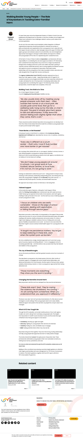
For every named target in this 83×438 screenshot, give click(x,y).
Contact (71, 2)
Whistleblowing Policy (54, 422)
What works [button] (44, 5)
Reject (67, 435)
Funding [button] (51, 5)
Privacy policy (52, 418)
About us (39, 418)
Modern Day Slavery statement (56, 420)
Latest (8, 8)
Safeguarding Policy (54, 426)
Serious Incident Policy (54, 428)
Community (74, 418)
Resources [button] (72, 5)
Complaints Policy (53, 424)
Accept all (58, 435)
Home (4, 8)
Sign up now (41, 404)
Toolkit (78, 2)
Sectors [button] (37, 5)
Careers (39, 420)
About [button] (78, 5)
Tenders (39, 424)
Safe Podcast (40, 422)
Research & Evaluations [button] (61, 5)
